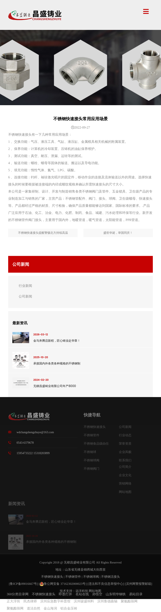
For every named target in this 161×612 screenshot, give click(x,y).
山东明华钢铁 (116, 594)
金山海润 (50, 608)
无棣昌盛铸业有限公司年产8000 (54, 386)
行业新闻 (25, 285)
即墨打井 (65, 594)
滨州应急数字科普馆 (55, 601)
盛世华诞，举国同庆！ (118, 232)
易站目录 (136, 594)
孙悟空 (97, 594)
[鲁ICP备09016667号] (24, 583)
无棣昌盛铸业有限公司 (79, 562)
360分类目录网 (18, 594)
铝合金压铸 (68, 608)
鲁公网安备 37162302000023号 (63, 583)
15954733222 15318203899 (33, 455)
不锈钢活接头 (110, 576)
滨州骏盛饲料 (84, 601)
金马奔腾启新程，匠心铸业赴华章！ (56, 341)
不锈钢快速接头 (52, 576)
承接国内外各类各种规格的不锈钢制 (56, 363)
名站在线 (82, 594)
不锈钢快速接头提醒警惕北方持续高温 (43, 232)
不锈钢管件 (73, 576)
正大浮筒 (13, 601)
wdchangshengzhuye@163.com (35, 434)
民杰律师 (30, 601)
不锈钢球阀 (91, 576)
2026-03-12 (40, 334)
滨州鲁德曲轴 (107, 601)
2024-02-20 (41, 380)
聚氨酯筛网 (129, 601)
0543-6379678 (25, 445)
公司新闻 (25, 296)
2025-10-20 (40, 357)
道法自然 (33, 608)
